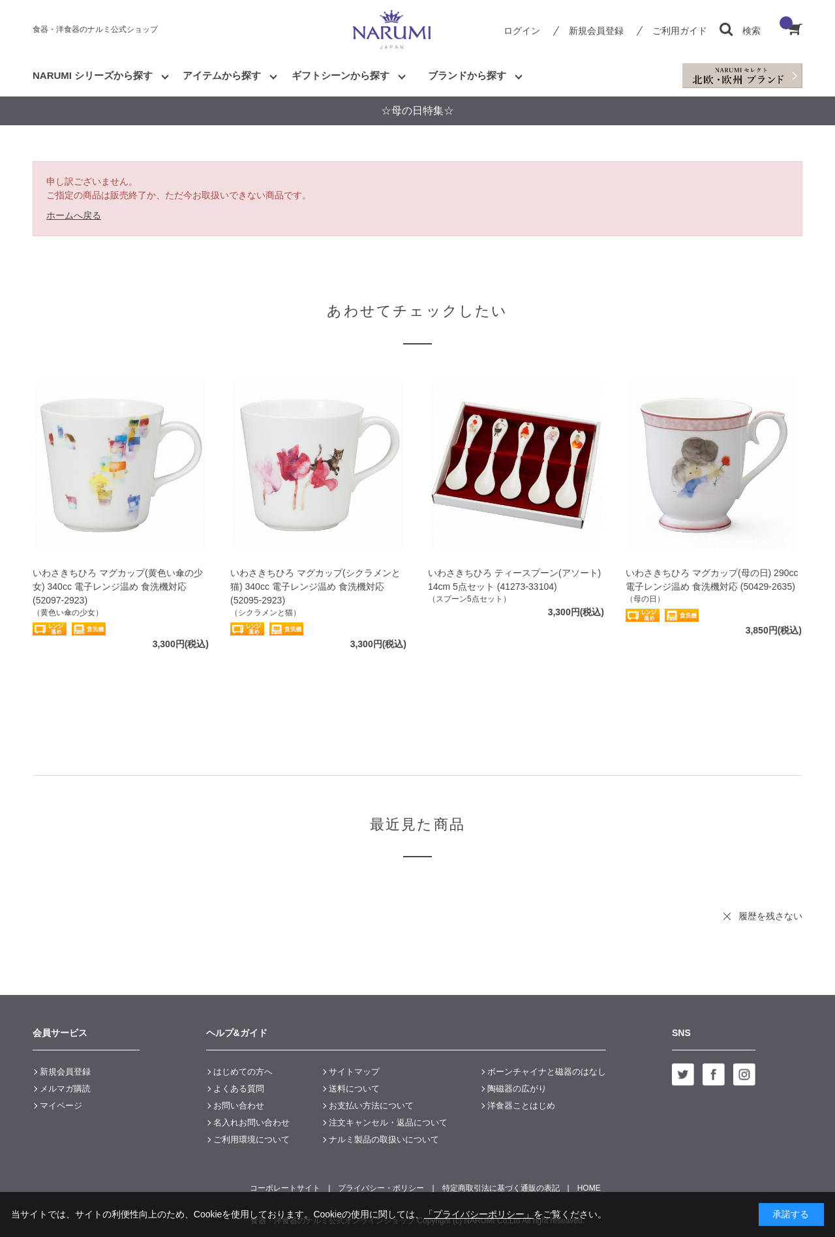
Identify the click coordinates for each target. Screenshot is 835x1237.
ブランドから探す (467, 75)
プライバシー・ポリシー (381, 1188)
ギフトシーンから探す (340, 75)
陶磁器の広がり (517, 1088)
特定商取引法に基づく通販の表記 (501, 1188)
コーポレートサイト (285, 1188)
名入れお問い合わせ (251, 1122)
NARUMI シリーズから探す (93, 75)
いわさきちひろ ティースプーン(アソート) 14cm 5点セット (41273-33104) (514, 580)
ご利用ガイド (679, 30)
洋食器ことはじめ (521, 1105)
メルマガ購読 (65, 1088)
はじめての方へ (243, 1072)
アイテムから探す (222, 75)
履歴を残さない (770, 916)
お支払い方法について (371, 1105)
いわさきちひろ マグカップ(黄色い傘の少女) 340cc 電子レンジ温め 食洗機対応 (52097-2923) (118, 586)
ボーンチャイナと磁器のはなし (546, 1072)
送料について (354, 1088)
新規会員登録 (596, 30)
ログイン (522, 30)
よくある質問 (238, 1088)
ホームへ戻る (73, 215)
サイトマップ (354, 1072)
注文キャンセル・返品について (388, 1122)
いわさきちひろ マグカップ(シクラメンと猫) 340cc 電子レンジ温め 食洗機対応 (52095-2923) (315, 586)
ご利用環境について (251, 1139)
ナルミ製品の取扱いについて (384, 1139)
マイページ (61, 1105)
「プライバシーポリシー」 (479, 1214)
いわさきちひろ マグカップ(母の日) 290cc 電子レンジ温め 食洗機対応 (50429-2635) (712, 580)
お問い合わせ (238, 1105)
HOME (589, 1188)
